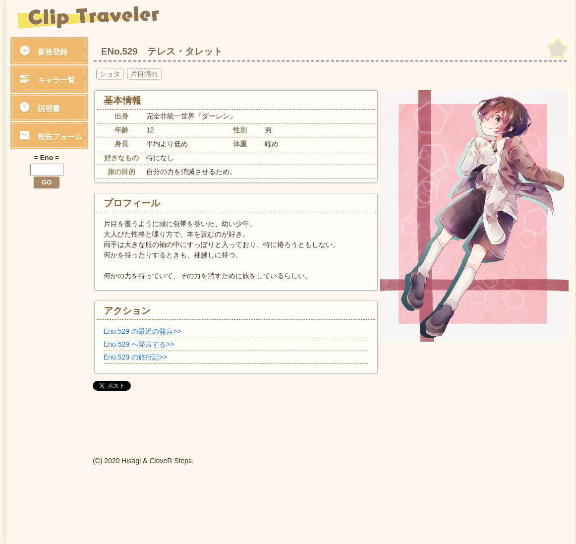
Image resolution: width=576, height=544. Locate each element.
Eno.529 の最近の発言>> (142, 331)
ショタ (110, 74)
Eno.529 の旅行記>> (135, 357)
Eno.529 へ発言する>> (139, 344)
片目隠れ (144, 74)
